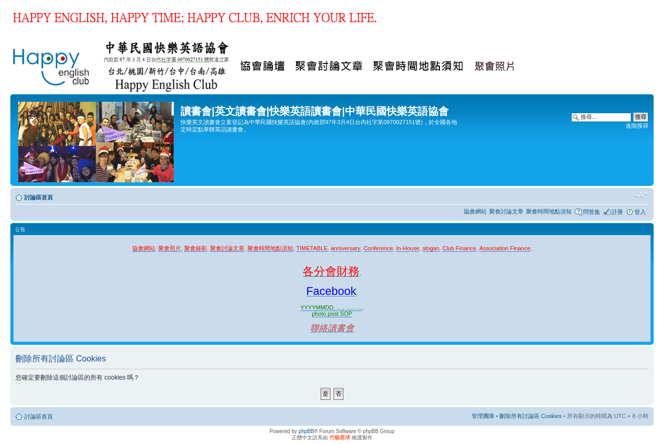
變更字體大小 (640, 195)
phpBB (306, 431)
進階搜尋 (637, 126)
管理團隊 (483, 416)
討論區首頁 (38, 197)
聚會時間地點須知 (549, 211)
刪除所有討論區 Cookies (531, 416)
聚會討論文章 (506, 211)
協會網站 (475, 211)
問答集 (591, 212)
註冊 (617, 212)
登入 (640, 212)
